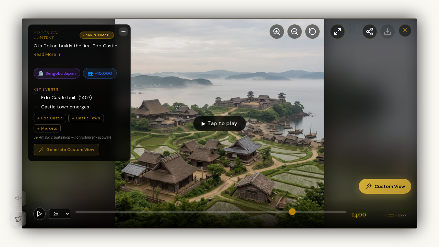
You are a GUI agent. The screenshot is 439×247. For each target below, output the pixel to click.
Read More (47, 54)
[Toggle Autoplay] (39, 214)
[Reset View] (312, 31)
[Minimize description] (123, 31)
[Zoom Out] (294, 31)
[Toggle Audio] (18, 198)
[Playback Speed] (59, 214)
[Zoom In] (277, 31)
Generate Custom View (66, 149)
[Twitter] (18, 218)
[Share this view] (370, 31)
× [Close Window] (405, 29)
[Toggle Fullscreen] (337, 31)
